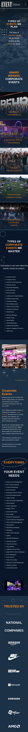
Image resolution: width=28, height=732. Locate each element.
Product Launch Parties (12, 306)
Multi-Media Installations (12, 527)
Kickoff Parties (10, 312)
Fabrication (9, 530)
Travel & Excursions (11, 544)
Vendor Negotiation (11, 506)
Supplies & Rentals (11, 565)
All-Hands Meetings (11, 315)
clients (9, 44)
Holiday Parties (10, 317)
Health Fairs (9, 331)
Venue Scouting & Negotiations (14, 500)
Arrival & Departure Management (15, 519)
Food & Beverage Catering (13, 495)
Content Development (12, 487)
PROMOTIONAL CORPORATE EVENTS (14, 222)
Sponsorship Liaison (11, 511)
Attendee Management (12, 538)
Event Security (10, 557)
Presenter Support (11, 541)
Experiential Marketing (12, 287)
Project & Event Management (14, 482)
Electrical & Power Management (15, 562)
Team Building (10, 320)
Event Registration (11, 554)
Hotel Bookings (10, 503)
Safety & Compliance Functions (14, 328)
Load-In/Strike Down (11, 568)
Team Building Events (12, 304)
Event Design (9, 514)
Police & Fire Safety (11, 560)
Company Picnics (11, 279)
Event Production (11, 490)
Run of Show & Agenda (12, 484)
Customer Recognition (12, 325)
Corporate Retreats (11, 301)
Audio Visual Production (12, 533)
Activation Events (11, 285)
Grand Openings (10, 290)
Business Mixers (10, 293)
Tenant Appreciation (11, 323)
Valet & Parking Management (14, 522)
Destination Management (13, 517)
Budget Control (10, 508)
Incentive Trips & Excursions (14, 282)
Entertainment (10, 525)
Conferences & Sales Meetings (14, 296)
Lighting (8, 535)
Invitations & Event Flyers (13, 549)
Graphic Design (10, 498)
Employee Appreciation (12, 298)
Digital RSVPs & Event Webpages (15, 552)
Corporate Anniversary (12, 309)
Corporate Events (11, 277)
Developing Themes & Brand (14, 492)
